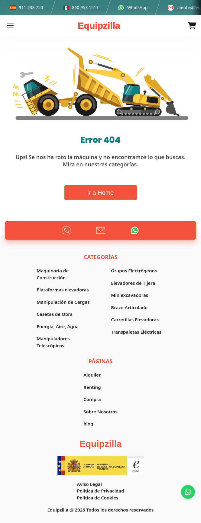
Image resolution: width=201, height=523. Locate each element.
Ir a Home (100, 192)
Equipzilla (99, 25)
